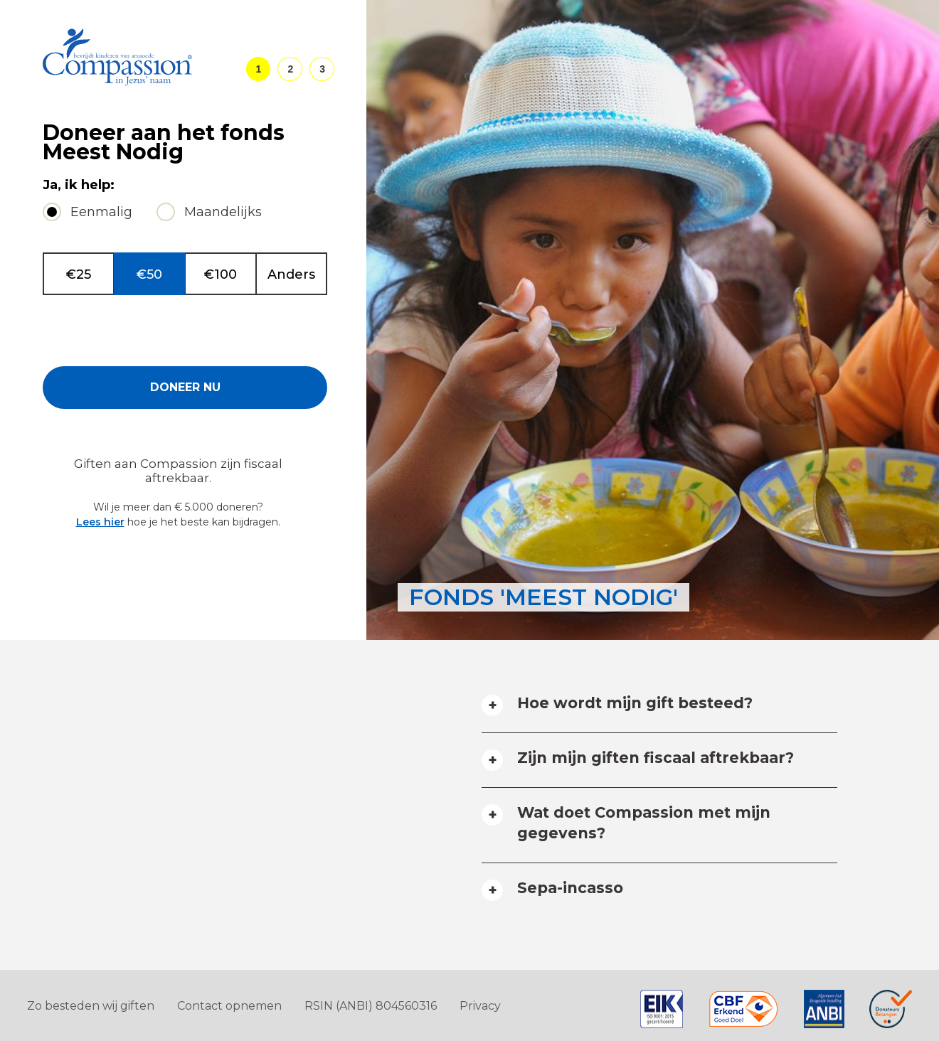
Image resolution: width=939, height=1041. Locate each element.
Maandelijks (223, 212)
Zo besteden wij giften (90, 1006)
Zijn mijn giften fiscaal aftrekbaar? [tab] (655, 758)
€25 (78, 274)
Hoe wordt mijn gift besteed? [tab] (635, 703)
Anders (291, 274)
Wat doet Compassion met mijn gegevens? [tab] (643, 823)
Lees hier (100, 522)
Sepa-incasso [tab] (570, 888)
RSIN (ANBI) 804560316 (370, 1006)
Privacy (480, 1006)
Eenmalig (101, 212)
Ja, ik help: (79, 185)
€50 (149, 274)
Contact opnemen (229, 1006)
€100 (220, 274)
